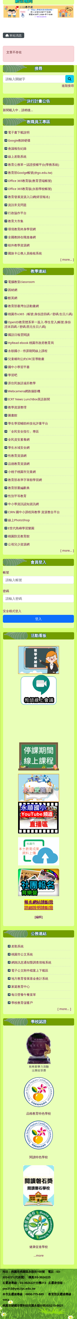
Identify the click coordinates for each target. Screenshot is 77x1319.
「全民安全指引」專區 (23, 431)
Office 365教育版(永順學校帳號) (30, 189)
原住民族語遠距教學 (22, 383)
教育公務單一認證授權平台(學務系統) (33, 164)
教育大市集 (15, 221)
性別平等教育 (17, 496)
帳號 (6, 572)
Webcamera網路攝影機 (24, 391)
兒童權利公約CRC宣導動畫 (26, 359)
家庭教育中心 (20, 986)
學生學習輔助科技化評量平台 (28, 423)
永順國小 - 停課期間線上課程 (27, 351)
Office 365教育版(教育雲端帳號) (30, 181)
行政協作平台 (17, 213)
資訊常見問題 (17, 205)
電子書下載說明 (19, 132)
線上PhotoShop (19, 520)
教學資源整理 (17, 407)
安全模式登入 (12, 611)
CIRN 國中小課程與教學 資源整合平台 (34, 512)
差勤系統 (17, 946)
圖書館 (12, 415)
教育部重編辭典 (19, 488)
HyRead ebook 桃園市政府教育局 (31, 343)
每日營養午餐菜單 (23, 994)
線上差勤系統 (17, 156)
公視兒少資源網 (19, 544)
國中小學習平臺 (19, 367)
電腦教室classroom (21, 282)
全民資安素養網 (19, 439)
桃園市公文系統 (22, 954)
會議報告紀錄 (17, 148)
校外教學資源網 (19, 245)
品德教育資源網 (19, 464)
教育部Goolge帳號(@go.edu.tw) (30, 173)
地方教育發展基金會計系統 (29, 978)
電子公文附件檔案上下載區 (29, 970)
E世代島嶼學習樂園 (21, 528)
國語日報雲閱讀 (19, 335)
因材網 (12, 290)
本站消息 (13, 35)
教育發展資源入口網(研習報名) (29, 197)
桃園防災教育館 (19, 536)
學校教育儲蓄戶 (22, 1003)
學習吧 (12, 375)
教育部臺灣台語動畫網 (23, 306)
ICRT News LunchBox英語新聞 (29, 399)
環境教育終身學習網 (22, 229)
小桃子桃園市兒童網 (22, 472)
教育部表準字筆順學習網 (25, 480)
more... (67, 259)
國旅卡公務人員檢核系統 (25, 253)
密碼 (6, 591)
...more (39, 1255)
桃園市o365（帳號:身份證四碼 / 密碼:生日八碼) (40, 314)
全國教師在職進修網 (22, 237)
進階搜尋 (68, 85)
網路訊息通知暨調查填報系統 (31, 962)
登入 (38, 619)
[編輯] (38, 917)
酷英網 (12, 298)
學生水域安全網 (19, 447)
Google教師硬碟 (19, 140)
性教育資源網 (17, 455)
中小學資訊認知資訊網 (23, 504)
